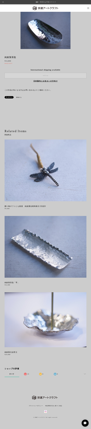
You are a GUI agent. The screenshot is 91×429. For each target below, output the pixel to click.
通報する (19, 97)
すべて (11, 374)
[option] (45, 30)
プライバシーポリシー (36, 405)
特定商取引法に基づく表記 (53, 405)
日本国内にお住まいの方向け (45, 81)
